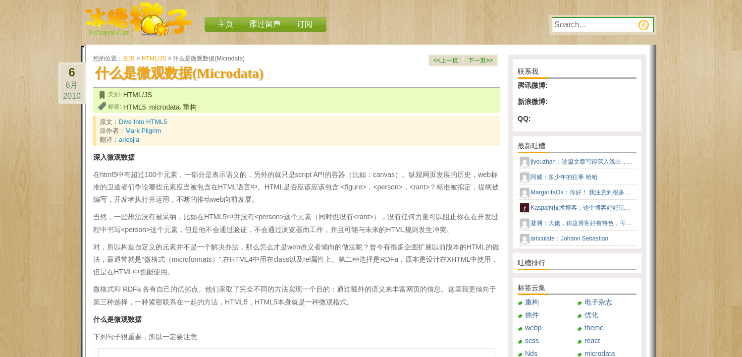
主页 (129, 58)
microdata (164, 107)
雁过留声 (265, 24)
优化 (591, 315)
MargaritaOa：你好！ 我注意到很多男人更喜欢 (582, 192)
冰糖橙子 (138, 19)
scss (532, 341)
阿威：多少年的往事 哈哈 (563, 177)
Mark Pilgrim (143, 130)
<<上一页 (445, 60)
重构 (190, 107)
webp (533, 328)
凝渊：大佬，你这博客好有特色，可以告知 (582, 223)
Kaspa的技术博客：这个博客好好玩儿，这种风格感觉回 (582, 207)
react (592, 341)
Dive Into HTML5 (143, 121)
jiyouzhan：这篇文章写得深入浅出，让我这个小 (582, 161)
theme (594, 328)
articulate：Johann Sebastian (569, 238)
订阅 (305, 24)
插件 (532, 315)
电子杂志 (598, 302)
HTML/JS (154, 58)
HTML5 (134, 107)
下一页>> (480, 60)
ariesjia (129, 139)
